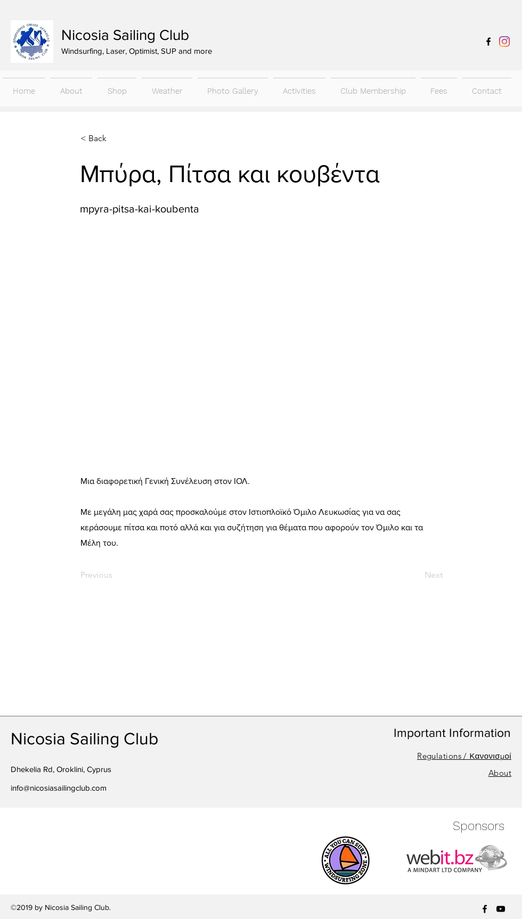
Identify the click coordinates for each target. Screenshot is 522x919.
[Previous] (115, 575)
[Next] (416, 575)
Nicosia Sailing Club (125, 35)
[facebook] (488, 41)
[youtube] (500, 909)
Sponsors (478, 826)
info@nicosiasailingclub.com (59, 787)
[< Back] (115, 138)
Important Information (452, 732)
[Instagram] (504, 41)
